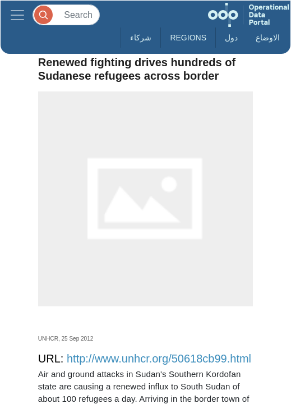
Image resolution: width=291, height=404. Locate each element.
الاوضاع (268, 37)
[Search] (66, 14)
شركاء (140, 37)
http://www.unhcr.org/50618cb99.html (159, 358)
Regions (188, 37)
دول (231, 37)
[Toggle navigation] (17, 14)
